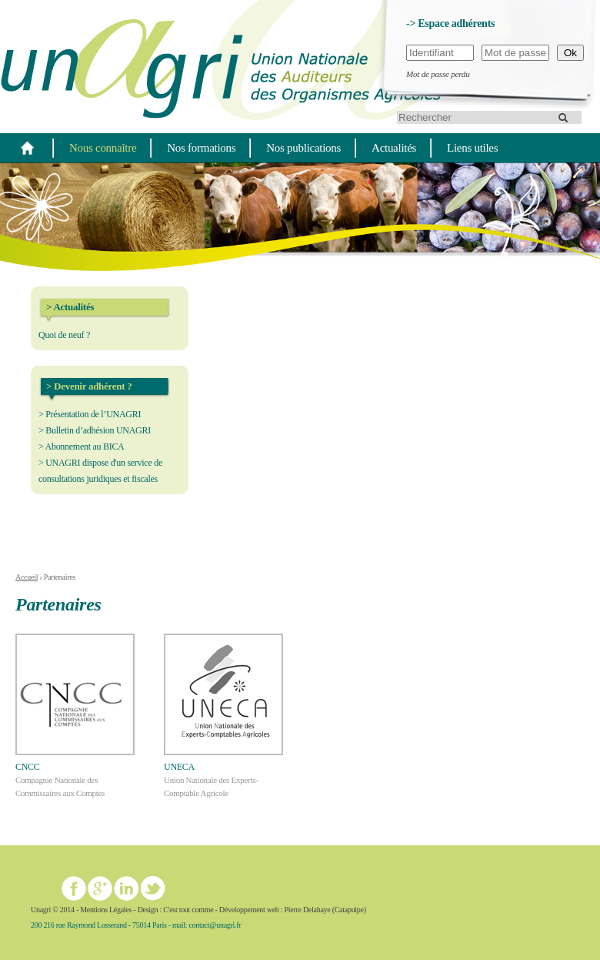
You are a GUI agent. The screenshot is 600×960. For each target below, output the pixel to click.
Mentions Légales (106, 909)
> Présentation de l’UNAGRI (89, 414)
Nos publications (303, 148)
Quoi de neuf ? (64, 334)
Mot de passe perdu (437, 74)
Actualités (394, 148)
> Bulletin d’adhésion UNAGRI (94, 430)
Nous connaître (102, 148)
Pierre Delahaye (307, 909)
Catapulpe (349, 909)
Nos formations (201, 148)
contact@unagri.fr (214, 925)
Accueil (26, 577)
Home (26, 147)
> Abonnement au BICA (81, 446)
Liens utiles (472, 148)
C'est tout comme (188, 909)
